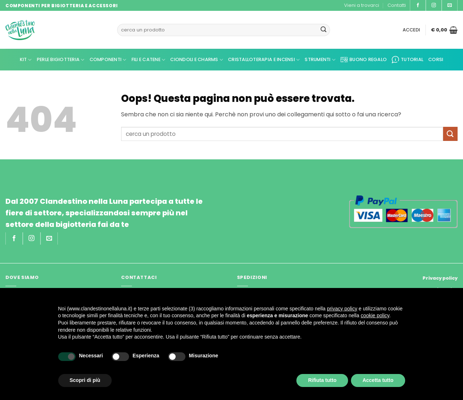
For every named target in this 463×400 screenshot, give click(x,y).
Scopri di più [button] (85, 380)
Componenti (108, 59)
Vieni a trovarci (361, 5)
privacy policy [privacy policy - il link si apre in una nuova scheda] (342, 308)
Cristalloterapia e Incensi (264, 59)
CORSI (435, 59)
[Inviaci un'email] (450, 5)
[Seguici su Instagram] (434, 5)
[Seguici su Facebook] (418, 5)
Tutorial (407, 59)
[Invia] (323, 30)
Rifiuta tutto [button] (322, 380)
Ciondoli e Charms (196, 59)
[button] (411, 29)
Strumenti (320, 59)
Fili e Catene (149, 59)
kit (26, 59)
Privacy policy (440, 278)
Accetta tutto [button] (378, 380)
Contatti (396, 5)
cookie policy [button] (375, 315)
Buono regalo (363, 59)
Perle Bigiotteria (61, 59)
